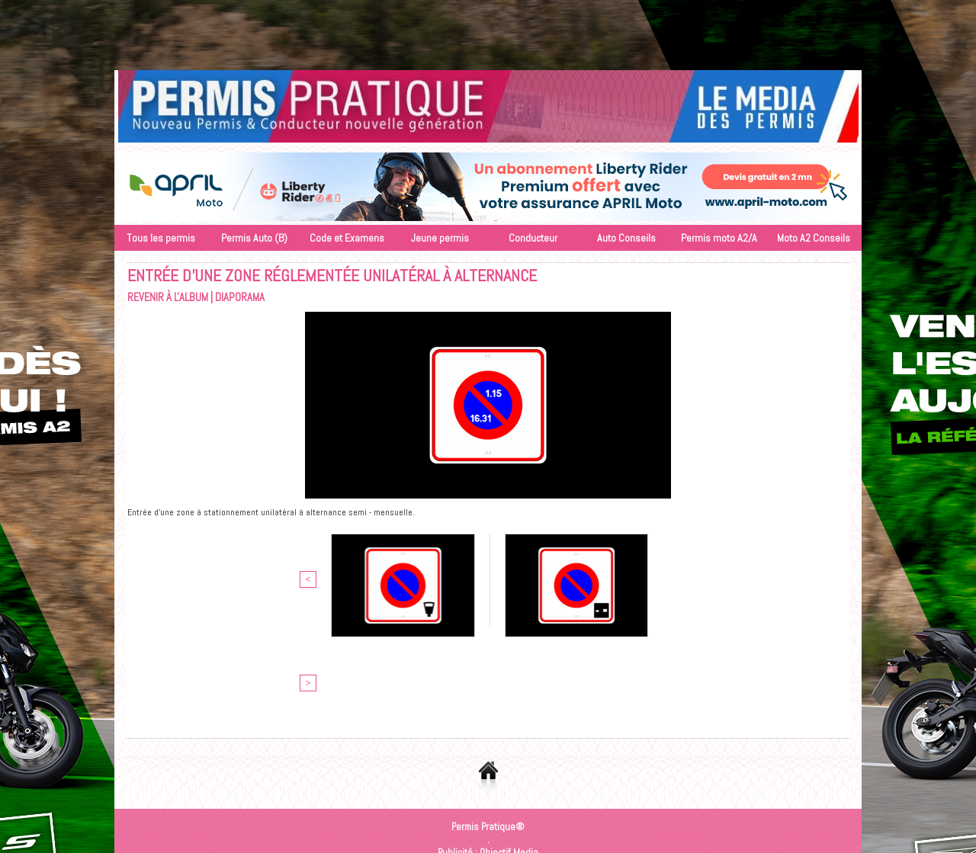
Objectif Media (509, 750)
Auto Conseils (626, 238)
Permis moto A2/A (719, 238)
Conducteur (533, 238)
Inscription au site (527, 764)
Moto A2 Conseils (813, 238)
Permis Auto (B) (254, 238)
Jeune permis (440, 238)
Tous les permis (161, 238)
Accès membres (445, 764)
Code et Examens (347, 238)
